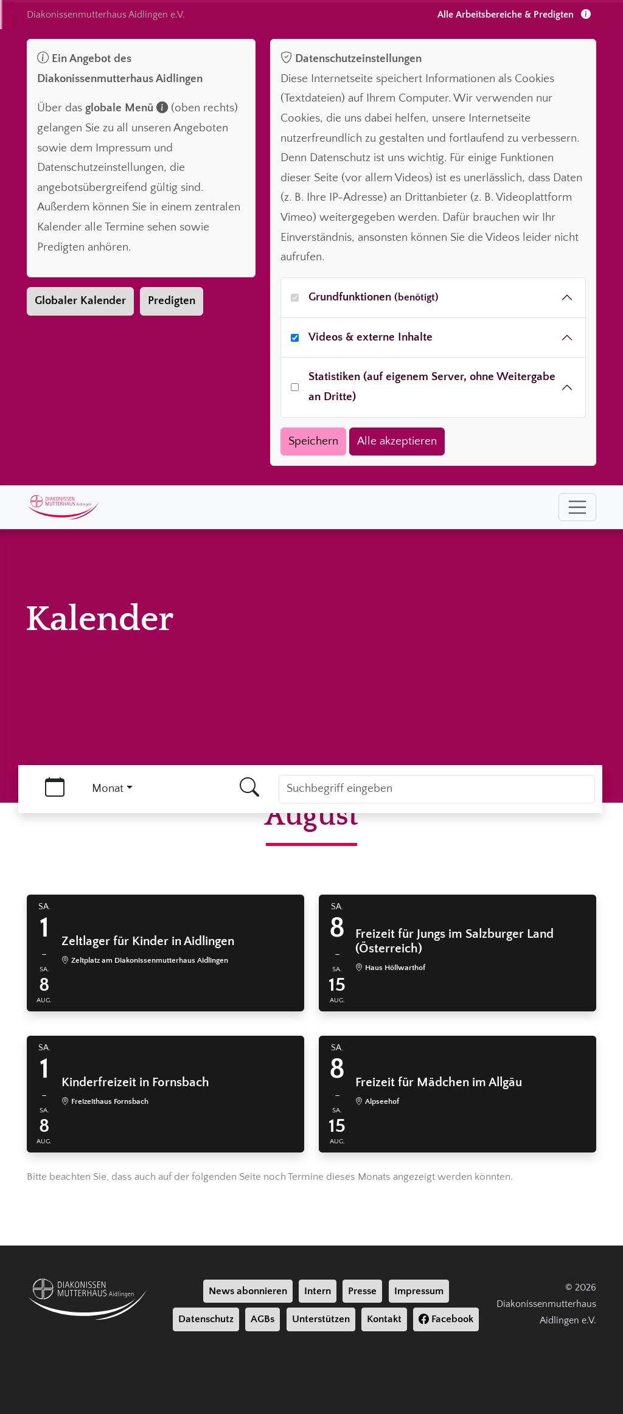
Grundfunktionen (373, 297)
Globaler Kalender (80, 300)
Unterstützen (321, 1319)
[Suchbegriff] (437, 789)
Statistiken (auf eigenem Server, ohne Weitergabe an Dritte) (431, 386)
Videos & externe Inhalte (370, 337)
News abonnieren (248, 1291)
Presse (362, 1291)
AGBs (262, 1319)
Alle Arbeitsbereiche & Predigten (514, 14)
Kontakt (384, 1319)
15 (337, 985)
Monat (108, 788)
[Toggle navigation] (577, 507)
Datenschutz (206, 1319)
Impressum (419, 1291)
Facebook (446, 1319)
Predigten (171, 300)
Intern (317, 1291)
